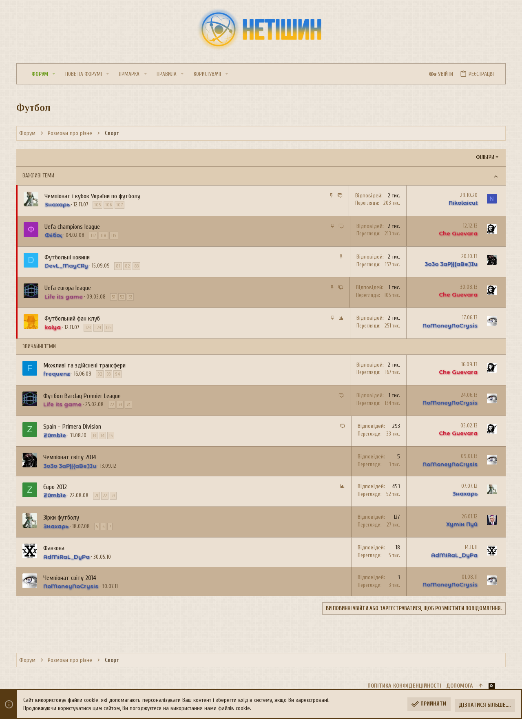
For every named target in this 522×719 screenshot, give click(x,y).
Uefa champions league (72, 226)
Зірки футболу (61, 517)
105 (97, 205)
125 (108, 327)
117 (93, 235)
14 (102, 435)
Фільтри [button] (485, 157)
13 (94, 435)
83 (136, 266)
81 (118, 266)
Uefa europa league (67, 288)
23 (113, 495)
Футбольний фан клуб (72, 318)
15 (111, 435)
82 (127, 266)
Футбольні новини (67, 257)
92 (99, 374)
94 (117, 374)
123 (88, 327)
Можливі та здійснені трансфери (84, 365)
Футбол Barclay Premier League (82, 396)
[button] (54, 74)
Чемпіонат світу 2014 (69, 457)
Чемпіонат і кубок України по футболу (92, 196)
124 (98, 327)
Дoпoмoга (459, 685)
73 (120, 404)
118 (103, 235)
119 (114, 235)
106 (108, 205)
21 (96, 495)
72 (112, 404)
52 (122, 297)
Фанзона (53, 548)
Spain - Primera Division (72, 426)
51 (113, 297)
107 (119, 205)
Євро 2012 (55, 487)
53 (130, 297)
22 (105, 495)
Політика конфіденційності (404, 685)
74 (128, 404)
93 (108, 374)
